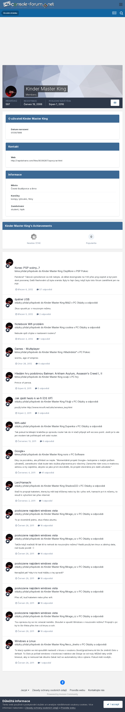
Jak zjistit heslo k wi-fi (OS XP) (34, 398)
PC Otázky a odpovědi (85, 302)
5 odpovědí (42, 388)
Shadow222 (71, 485)
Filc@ (68, 401)
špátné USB (22, 299)
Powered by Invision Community (62, 694)
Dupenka (70, 426)
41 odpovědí (46, 472)
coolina (69, 327)
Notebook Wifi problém (29, 324)
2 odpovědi (44, 314)
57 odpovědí (44, 289)
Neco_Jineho (72, 644)
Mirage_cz (70, 514)
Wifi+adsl (20, 423)
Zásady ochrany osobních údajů (49, 690)
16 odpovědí (45, 525)
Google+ (20, 451)
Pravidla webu (77, 690)
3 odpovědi (42, 413)
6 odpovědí (43, 363)
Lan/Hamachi (23, 482)
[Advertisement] (62, 42)
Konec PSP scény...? (27, 267)
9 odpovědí (47, 441)
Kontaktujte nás (96, 690)
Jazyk (25, 690)
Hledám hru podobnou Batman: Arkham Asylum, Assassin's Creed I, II (58, 373)
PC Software (77, 454)
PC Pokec (84, 352)
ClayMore (68, 271)
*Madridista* (70, 352)
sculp (66, 376)
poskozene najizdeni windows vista (36, 510)
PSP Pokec (82, 271)
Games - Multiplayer (27, 348)
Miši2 (68, 302)
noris (65, 454)
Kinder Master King (52, 271)
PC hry (75, 376)
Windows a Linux (25, 641)
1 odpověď (43, 339)
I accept (113, 704)
